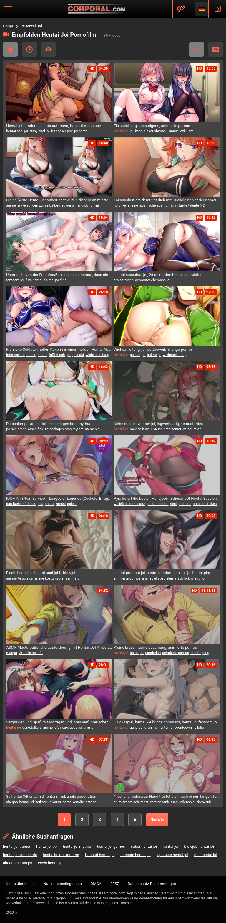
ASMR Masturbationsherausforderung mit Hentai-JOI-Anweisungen (59, 647)
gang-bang (138, 727)
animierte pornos (19, 578)
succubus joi (72, 727)
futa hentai (34, 280)
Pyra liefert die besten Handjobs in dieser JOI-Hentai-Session (165, 498)
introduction (191, 429)
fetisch (133, 802)
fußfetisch (57, 355)
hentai (61, 504)
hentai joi (170, 846)
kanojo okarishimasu (151, 131)
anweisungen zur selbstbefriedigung (45, 205)
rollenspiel (187, 802)
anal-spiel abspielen (157, 578)
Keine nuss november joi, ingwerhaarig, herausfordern (159, 424)
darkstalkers (32, 727)
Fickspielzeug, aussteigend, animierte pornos (152, 125)
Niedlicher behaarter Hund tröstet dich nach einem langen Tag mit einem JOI (167, 796)
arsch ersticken (205, 504)
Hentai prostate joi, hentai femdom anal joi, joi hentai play (162, 573)
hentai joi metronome (61, 854)
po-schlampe (16, 429)
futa (63, 280)
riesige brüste (180, 504)
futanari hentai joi (99, 854)
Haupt (8, 26)
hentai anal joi (17, 131)
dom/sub (204, 802)
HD (215, 49)
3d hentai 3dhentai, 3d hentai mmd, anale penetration (51, 796)
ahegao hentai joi (17, 863)
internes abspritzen (21, 355)
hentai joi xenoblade (20, 854)
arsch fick (35, 429)
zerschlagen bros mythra (64, 429)
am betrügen (124, 280)
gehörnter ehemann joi (152, 280)
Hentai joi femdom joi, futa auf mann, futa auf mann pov (53, 125)
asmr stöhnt (75, 578)
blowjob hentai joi (199, 846)
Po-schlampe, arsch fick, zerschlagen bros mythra (48, 424)
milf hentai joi (205, 854)
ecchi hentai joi (51, 863)
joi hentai (81, 131)
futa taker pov (62, 131)
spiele (72, 504)
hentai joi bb (46, 846)
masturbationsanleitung (159, 802)
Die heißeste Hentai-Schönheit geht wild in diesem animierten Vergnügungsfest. (59, 200)
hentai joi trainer (16, 846)
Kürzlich (29, 49)
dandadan (153, 653)
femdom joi (15, 280)
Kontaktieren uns (20, 884)
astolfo (91, 802)
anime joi (154, 355)
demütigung (199, 653)
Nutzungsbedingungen (62, 884)
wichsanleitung (97, 355)
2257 (114, 884)
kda (40, 504)
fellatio (198, 727)
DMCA (96, 884)
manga (11, 653)
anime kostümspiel (49, 578)
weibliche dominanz (129, 504)
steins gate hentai (167, 429)
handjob (82, 205)
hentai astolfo (73, 802)
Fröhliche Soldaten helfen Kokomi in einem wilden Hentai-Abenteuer (59, 349)
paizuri (135, 355)
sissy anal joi (39, 131)
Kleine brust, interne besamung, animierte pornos (155, 647)
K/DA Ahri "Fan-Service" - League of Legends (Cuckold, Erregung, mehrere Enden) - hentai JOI (59, 498)
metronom (199, 578)
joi (132, 131)
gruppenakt (75, 355)
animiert (120, 802)
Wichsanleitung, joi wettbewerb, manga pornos (153, 349)
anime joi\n (52, 727)
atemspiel (92, 429)
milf (98, 205)
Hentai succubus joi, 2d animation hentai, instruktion (158, 274)
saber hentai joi (144, 846)
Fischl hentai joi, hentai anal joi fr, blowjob (41, 573)
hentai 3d (26, 802)
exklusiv (186, 131)
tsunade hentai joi (135, 854)
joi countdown (181, 727)
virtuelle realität (31, 653)
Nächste (157, 819)
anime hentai (158, 727)
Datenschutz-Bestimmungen (152, 884)
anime (174, 131)
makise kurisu (141, 429)
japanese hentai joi (172, 854)
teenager (137, 653)
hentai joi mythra (77, 846)
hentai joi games (111, 846)
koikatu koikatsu (48, 802)
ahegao (12, 802)
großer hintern (157, 504)
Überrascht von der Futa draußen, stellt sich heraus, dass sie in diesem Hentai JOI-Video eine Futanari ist (59, 274)
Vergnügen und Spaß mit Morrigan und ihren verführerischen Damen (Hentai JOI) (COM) (59, 722)
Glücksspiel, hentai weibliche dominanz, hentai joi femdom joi (166, 722)
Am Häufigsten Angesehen (48, 49)
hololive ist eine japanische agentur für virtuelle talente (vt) (159, 205)
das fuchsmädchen (21, 504)
